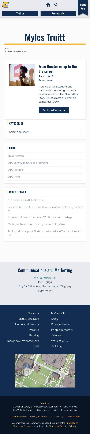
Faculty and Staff (28, 318)
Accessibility (57, 416)
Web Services (73, 416)
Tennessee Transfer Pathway (62, 426)
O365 (54, 318)
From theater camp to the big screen (58, 69)
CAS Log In (58, 346)
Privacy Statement (38, 416)
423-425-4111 (45, 290)
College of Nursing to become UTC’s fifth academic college (40, 217)
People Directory (62, 329)
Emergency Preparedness (22, 340)
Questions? (45, 403)
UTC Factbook (16, 169)
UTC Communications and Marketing (28, 162)
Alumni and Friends (27, 324)
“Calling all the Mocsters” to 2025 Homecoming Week (37, 224)
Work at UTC (59, 340)
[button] (56, 4)
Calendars (57, 335)
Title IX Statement (18, 416)
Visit (36, 346)
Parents (34, 329)
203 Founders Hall (45, 277)
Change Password (62, 324)
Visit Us (20, 13)
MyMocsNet (59, 313)
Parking (34, 335)
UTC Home (14, 176)
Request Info (58, 13)
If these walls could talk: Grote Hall (26, 200)
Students (33, 313)
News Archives (16, 155)
